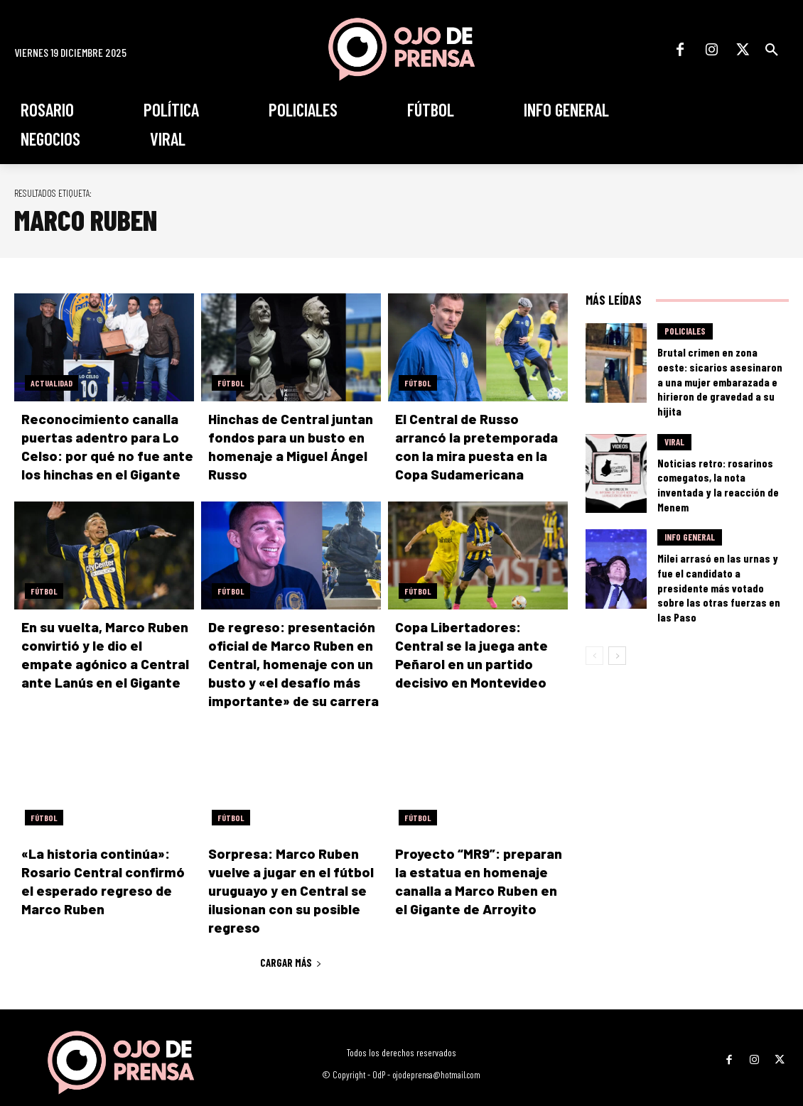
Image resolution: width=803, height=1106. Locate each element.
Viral (674, 431)
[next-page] (617, 609)
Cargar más (291, 934)
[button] (772, 50)
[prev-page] (594, 609)
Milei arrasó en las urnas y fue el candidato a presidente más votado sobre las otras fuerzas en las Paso (717, 551)
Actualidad (51, 383)
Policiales (685, 335)
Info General (689, 520)
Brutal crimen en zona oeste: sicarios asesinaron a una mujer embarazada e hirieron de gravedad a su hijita (720, 371)
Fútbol (230, 383)
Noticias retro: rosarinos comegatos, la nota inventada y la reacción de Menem (721, 461)
